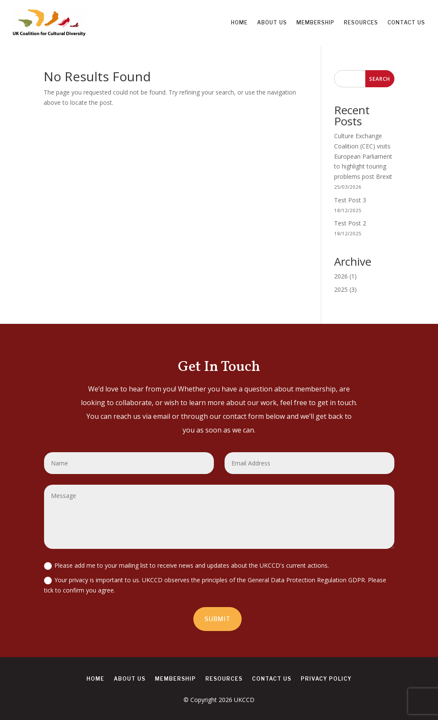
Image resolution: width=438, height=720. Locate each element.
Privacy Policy (326, 679)
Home (239, 22)
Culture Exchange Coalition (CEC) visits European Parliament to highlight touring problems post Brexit (363, 156)
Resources (361, 22)
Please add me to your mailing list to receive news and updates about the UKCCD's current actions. (186, 565)
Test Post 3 (350, 200)
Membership (315, 22)
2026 (341, 276)
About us (272, 22)
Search (379, 79)
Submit (217, 618)
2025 (341, 289)
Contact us (406, 22)
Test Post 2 (350, 223)
